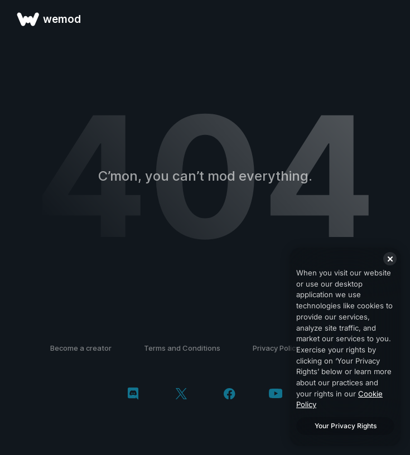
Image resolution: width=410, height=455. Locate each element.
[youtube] (275, 394)
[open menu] (389, 19)
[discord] (133, 395)
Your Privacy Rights (346, 426)
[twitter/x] (181, 395)
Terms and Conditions (182, 347)
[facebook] (229, 394)
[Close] (390, 258)
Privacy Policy (276, 347)
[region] (345, 347)
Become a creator (81, 347)
